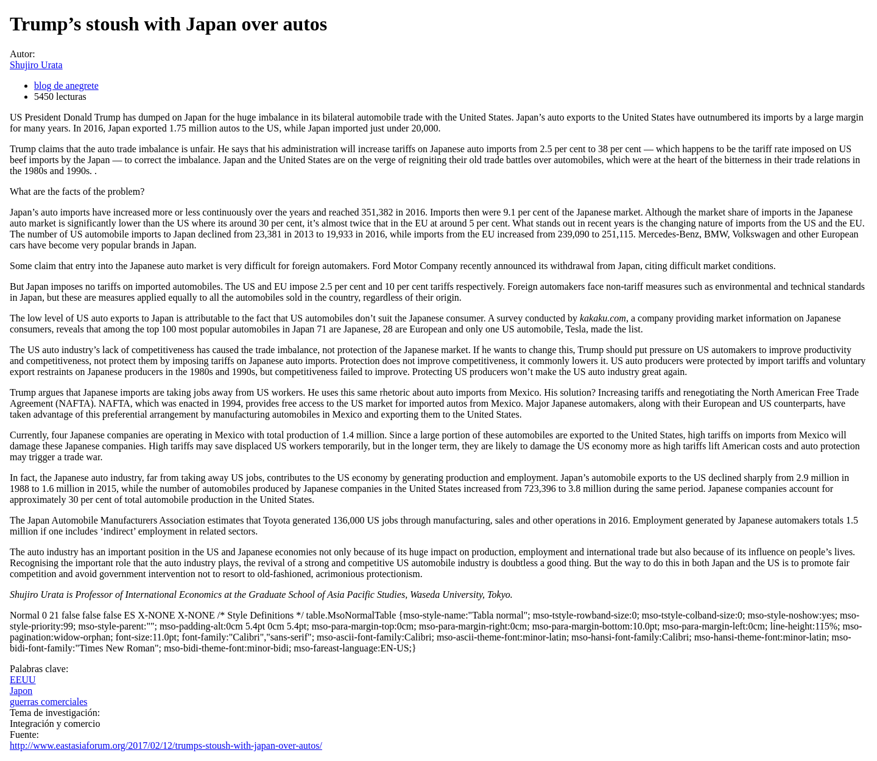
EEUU (23, 680)
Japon (21, 691)
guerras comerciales (48, 701)
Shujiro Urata (36, 65)
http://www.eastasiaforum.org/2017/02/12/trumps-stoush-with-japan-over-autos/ (166, 745)
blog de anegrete (66, 85)
